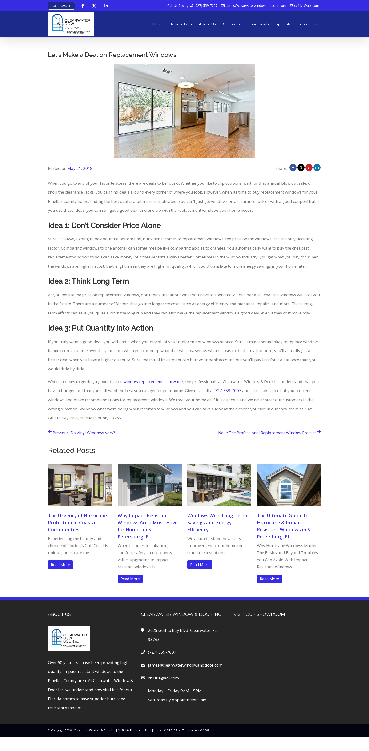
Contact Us (307, 24)
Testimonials (258, 24)
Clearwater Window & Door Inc (94, 730)
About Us (207, 24)
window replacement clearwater (153, 381)
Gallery (229, 24)
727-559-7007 (228, 390)
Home (158, 24)
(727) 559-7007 (192, 5)
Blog (148, 730)
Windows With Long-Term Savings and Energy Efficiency (217, 522)
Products (179, 24)
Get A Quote (61, 5)
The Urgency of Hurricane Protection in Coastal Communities (77, 522)
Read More (60, 564)
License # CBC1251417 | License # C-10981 (182, 730)
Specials (283, 24)
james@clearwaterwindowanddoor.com (253, 5)
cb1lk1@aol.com (304, 5)
